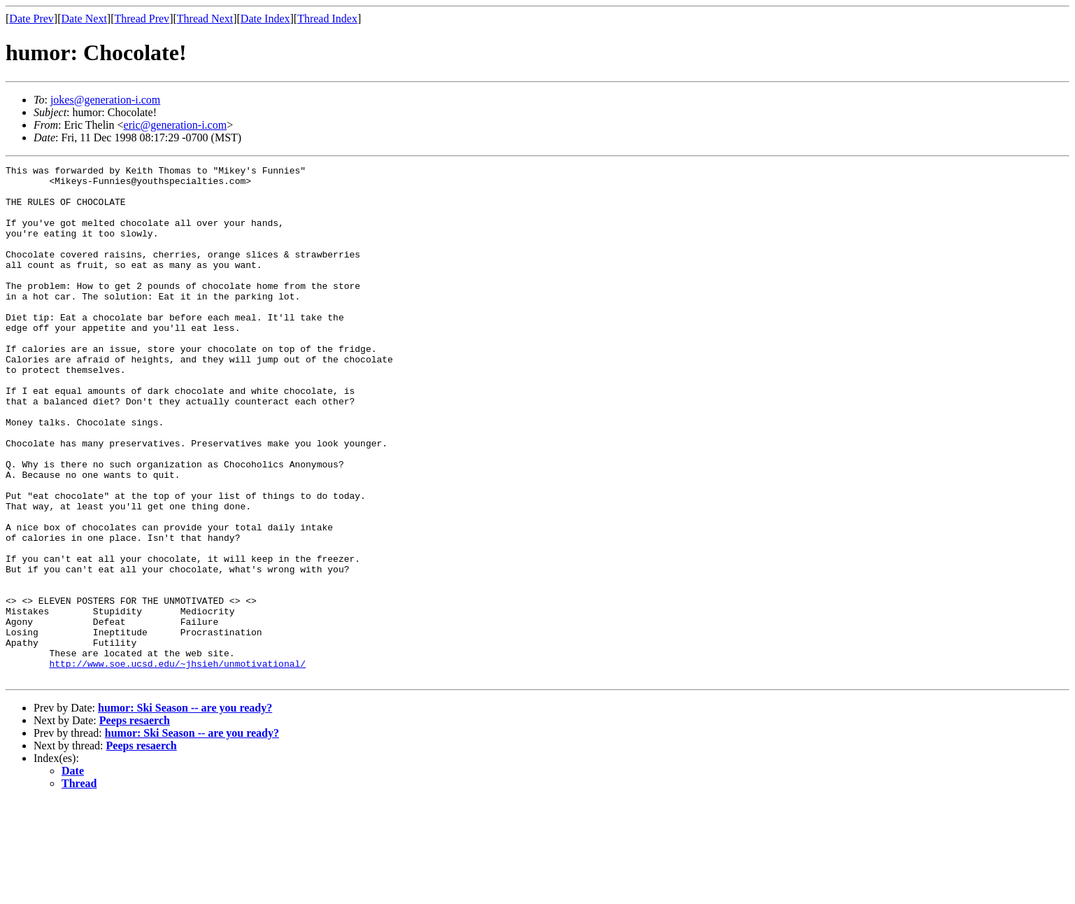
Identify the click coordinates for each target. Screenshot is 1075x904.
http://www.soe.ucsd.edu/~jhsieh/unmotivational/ (177, 764)
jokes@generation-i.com (105, 100)
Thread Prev (141, 18)
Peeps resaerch (134, 823)
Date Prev (31, 18)
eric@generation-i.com (175, 125)
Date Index (265, 18)
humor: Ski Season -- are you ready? (185, 811)
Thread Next (205, 18)
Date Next (84, 18)
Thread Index (327, 18)
